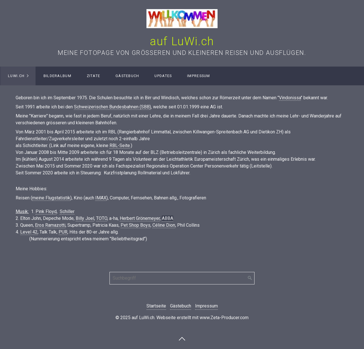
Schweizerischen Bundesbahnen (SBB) (112, 107)
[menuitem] (18, 76)
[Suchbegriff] (182, 278)
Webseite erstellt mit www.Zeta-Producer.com (202, 317)
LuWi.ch (16, 76)
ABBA (167, 218)
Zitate (93, 76)
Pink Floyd (46, 211)
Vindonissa (290, 97)
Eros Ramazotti (50, 225)
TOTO (101, 218)
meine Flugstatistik (51, 198)
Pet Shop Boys (135, 225)
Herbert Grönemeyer (140, 218)
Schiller (67, 211)
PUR (63, 232)
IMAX (100, 198)
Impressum (198, 76)
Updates (163, 76)
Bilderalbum (57, 76)
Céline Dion (163, 225)
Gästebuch (127, 76)
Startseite (156, 306)
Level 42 (29, 232)
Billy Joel (85, 218)
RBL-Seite (119, 145)
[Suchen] (250, 278)
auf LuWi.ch (182, 41)
